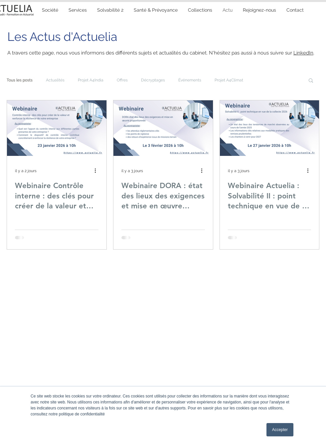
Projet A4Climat (229, 80)
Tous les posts (20, 80)
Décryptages (153, 80)
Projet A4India (90, 80)
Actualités (55, 80)
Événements (189, 80)
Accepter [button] (280, 429)
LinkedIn (303, 53)
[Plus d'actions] (97, 171)
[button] (155, 10)
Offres (122, 80)
